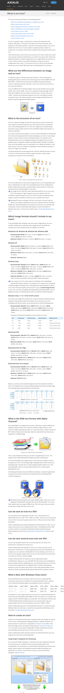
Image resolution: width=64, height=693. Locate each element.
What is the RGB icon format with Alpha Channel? (25, 29)
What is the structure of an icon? (20, 24)
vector (43, 623)
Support (31, 6)
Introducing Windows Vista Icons (24, 610)
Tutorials (37, 6)
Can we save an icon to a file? (19, 31)
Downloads (20, 6)
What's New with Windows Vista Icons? (22, 36)
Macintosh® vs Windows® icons (36, 531)
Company (44, 6)
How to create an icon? (17, 38)
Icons (14, 6)
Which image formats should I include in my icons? (25, 27)
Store (26, 6)
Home (47, 13)
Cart (46, 2)
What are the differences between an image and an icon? (27, 22)
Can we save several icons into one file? (22, 33)
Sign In (53, 2)
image (38, 623)
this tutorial (21, 652)
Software (9, 6)
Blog (49, 6)
